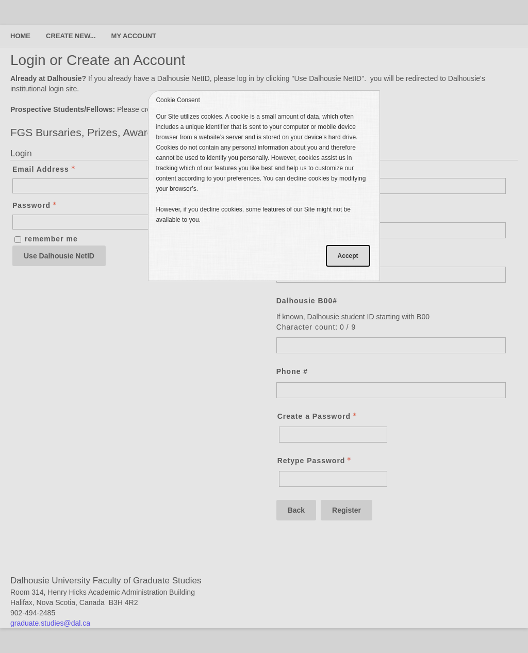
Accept (348, 255)
